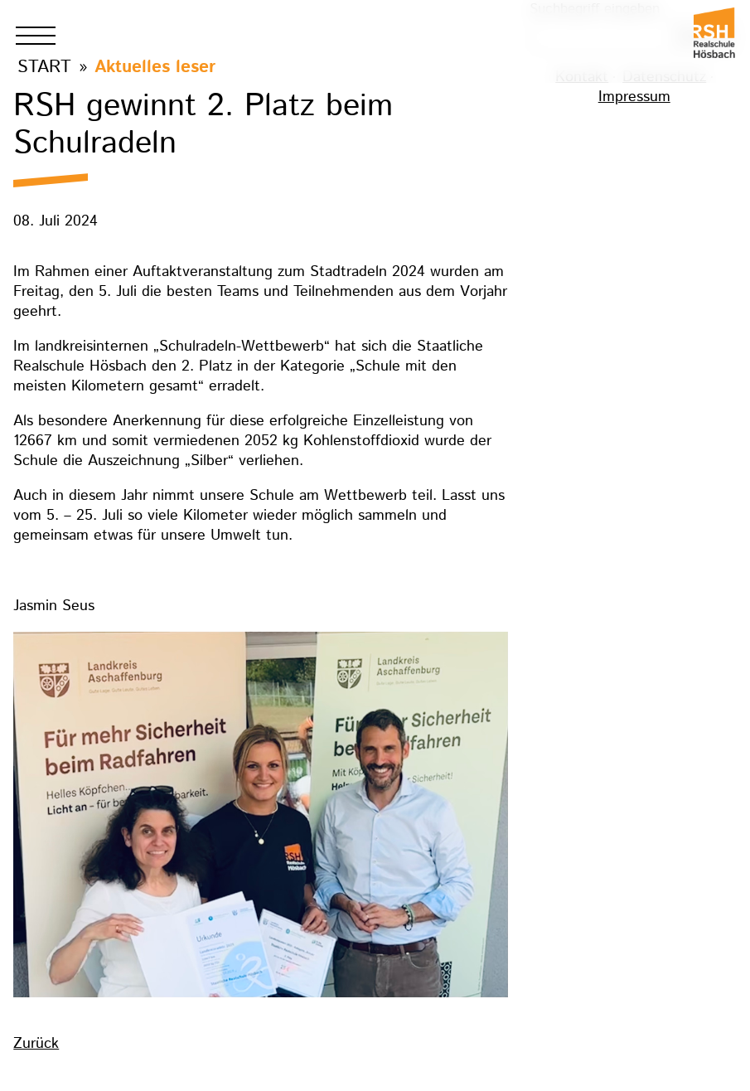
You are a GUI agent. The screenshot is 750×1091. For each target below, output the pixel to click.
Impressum (634, 97)
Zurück (36, 1044)
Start (44, 67)
